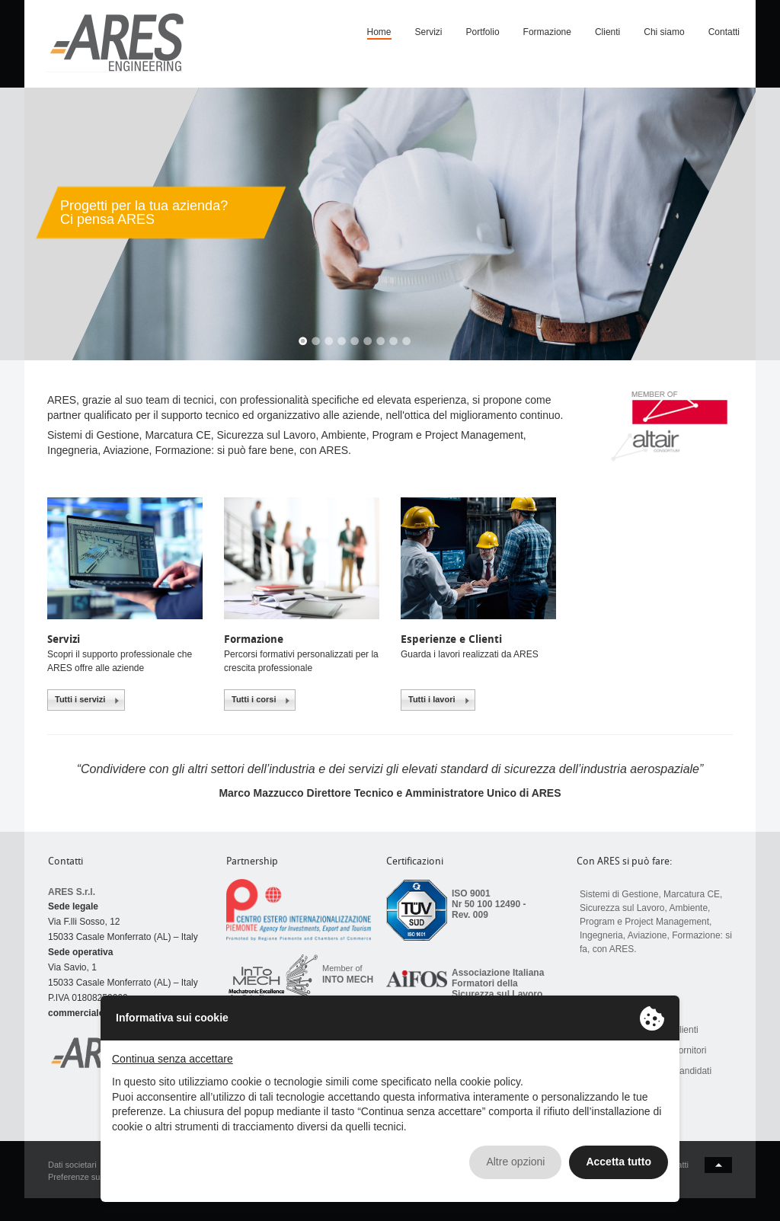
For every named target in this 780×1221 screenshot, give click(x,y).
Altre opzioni (515, 1161)
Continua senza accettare (172, 1059)
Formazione (547, 32)
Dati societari (72, 1164)
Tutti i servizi (80, 699)
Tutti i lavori (432, 699)
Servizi (429, 32)
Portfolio (483, 32)
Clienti (607, 32)
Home (379, 32)
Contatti (724, 32)
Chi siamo (664, 32)
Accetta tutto (618, 1161)
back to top (718, 1165)
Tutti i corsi (254, 699)
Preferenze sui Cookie (89, 1176)
